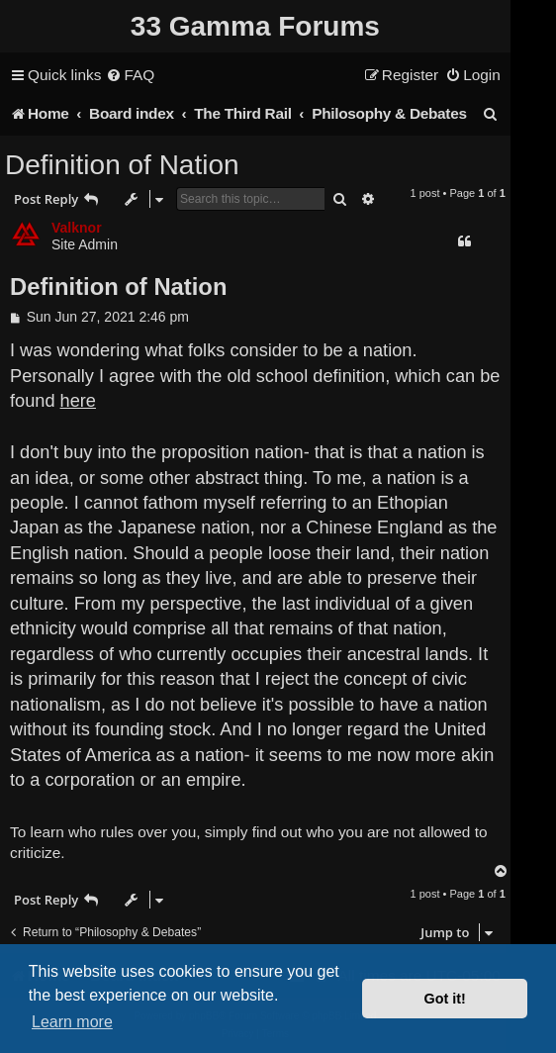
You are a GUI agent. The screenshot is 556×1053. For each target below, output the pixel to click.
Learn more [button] (72, 1021)
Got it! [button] (445, 998)
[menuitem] (130, 75)
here (78, 401)
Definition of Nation (122, 164)
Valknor (76, 228)
